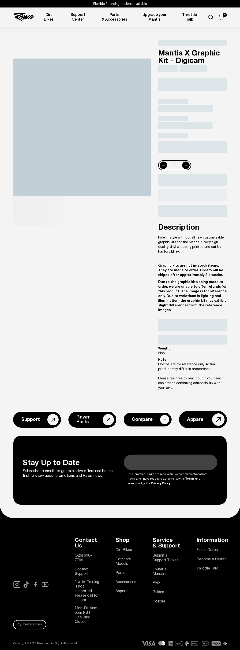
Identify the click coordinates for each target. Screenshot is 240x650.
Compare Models (123, 562)
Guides (158, 592)
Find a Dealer (207, 550)
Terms (190, 478)
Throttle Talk (207, 569)
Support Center (78, 17)
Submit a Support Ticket (165, 558)
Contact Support (82, 572)
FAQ (156, 583)
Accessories (126, 582)
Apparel (122, 591)
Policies (159, 602)
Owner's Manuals (159, 572)
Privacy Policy (160, 483)
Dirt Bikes (49, 17)
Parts (120, 573)
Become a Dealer (211, 560)
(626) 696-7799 (83, 558)
